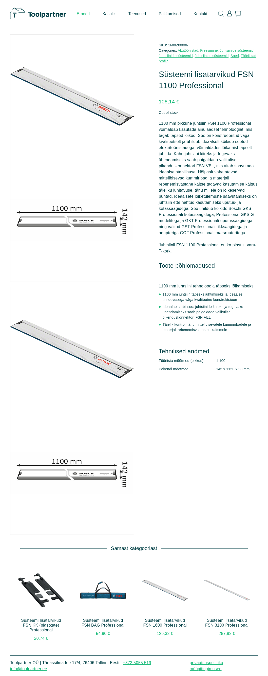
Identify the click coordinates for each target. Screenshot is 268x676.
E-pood (83, 14)
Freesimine (209, 50)
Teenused (137, 14)
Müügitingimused (206, 669)
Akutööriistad (188, 50)
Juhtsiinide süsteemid (237, 50)
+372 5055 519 (137, 663)
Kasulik (109, 14)
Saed (235, 56)
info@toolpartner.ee (28, 669)
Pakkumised (170, 14)
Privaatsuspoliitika (206, 663)
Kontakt (200, 14)
